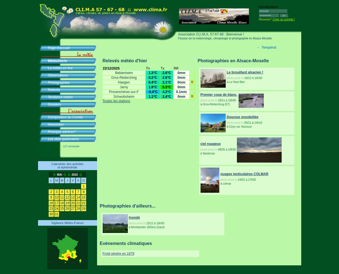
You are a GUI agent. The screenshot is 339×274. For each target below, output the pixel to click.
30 (51, 214)
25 (62, 209)
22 (83, 203)
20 (73, 203)
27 (73, 209)
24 (56, 209)
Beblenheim (124, 73)
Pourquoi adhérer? (62, 132)
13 (73, 197)
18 (62, 203)
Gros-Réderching (123, 78)
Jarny (124, 87)
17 (56, 203)
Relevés (54, 90)
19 (67, 203)
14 (78, 197)
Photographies (59, 83)
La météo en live (60, 68)
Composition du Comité (65, 117)
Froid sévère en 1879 (118, 254)
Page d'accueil (59, 48)
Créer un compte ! (283, 19)
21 (78, 203)
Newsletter (56, 125)
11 (62, 197)
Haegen (124, 82)
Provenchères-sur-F (124, 92)
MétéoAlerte (57, 61)
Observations (58, 75)
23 (51, 209)
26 (67, 209)
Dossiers (54, 104)
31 (56, 214)
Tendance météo (60, 97)
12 (67, 197)
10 (56, 197)
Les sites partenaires (63, 139)
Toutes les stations (116, 101)
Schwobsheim (124, 97)
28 (78, 209)
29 (83, 209)
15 (83, 197)
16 (51, 203)
